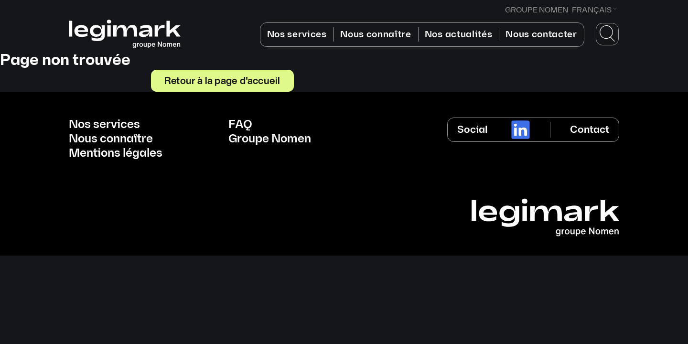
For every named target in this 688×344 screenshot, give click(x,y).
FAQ (240, 124)
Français (592, 10)
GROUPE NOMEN (536, 10)
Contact (589, 130)
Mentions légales (115, 153)
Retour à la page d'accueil (222, 80)
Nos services (297, 34)
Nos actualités (459, 34)
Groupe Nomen (269, 139)
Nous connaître (375, 34)
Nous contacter (541, 34)
